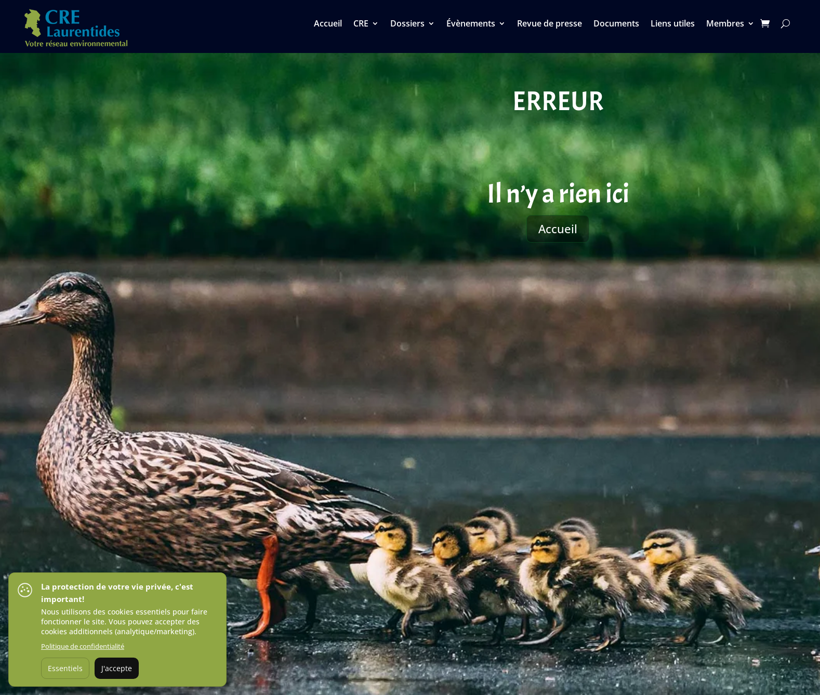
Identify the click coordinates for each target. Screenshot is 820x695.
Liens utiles (673, 24)
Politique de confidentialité (82, 646)
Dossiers (407, 24)
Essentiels (65, 668)
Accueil (328, 24)
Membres (725, 24)
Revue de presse (549, 24)
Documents (616, 24)
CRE (360, 24)
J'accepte (116, 668)
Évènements (470, 24)
